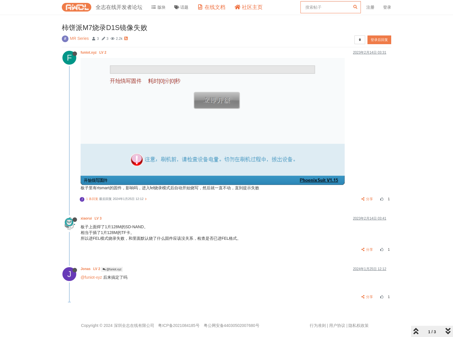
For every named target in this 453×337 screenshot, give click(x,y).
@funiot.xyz (112, 269)
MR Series (79, 38)
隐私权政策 (358, 325)
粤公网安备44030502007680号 (231, 325)
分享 (367, 199)
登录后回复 (379, 40)
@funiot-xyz (91, 277)
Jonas (91, 269)
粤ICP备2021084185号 (178, 325)
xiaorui (92, 218)
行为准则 (318, 325)
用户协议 (337, 325)
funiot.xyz (94, 52)
